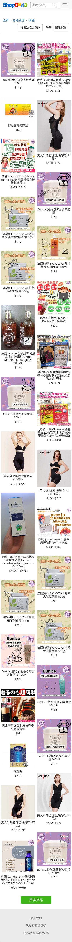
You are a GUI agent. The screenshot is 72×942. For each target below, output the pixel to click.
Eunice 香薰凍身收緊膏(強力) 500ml (54, 871)
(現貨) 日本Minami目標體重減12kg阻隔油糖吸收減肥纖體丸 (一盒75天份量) (54, 432)
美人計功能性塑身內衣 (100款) (18, 477)
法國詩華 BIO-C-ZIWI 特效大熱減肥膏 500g (53, 595)
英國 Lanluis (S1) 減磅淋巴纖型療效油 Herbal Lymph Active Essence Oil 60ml (18, 880)
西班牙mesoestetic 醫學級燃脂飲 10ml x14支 (54, 541)
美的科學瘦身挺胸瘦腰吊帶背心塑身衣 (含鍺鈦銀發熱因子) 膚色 (53, 375)
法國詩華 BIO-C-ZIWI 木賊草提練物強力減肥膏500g (18, 235)
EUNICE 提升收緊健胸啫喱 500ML (54, 703)
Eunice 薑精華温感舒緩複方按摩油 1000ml (18, 673)
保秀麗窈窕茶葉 (18, 125)
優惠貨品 (61, 27)
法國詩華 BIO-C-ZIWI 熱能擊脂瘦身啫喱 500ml (53, 265)
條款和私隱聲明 (36, 925)
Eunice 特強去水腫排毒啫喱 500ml (54, 757)
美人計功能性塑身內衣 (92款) (54, 157)
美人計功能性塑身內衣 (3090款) (54, 492)
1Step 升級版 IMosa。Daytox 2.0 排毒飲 (54, 319)
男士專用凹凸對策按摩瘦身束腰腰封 (18, 727)
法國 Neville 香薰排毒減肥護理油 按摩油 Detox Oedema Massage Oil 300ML (18, 358)
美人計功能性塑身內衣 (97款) (54, 817)
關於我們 (36, 918)
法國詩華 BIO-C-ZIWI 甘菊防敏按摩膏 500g (18, 289)
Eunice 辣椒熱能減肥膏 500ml (18, 415)
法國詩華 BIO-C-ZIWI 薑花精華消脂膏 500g (18, 618)
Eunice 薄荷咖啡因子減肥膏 (54, 211)
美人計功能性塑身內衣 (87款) (18, 824)
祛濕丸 (18, 771)
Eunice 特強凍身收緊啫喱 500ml (18, 81)
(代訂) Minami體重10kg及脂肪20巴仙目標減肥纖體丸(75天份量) (53, 83)
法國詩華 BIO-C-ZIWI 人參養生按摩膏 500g (53, 649)
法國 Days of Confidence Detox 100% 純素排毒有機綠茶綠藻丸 (18, 179)
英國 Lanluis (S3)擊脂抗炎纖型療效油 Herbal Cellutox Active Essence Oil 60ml (18, 561)
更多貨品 (36, 900)
